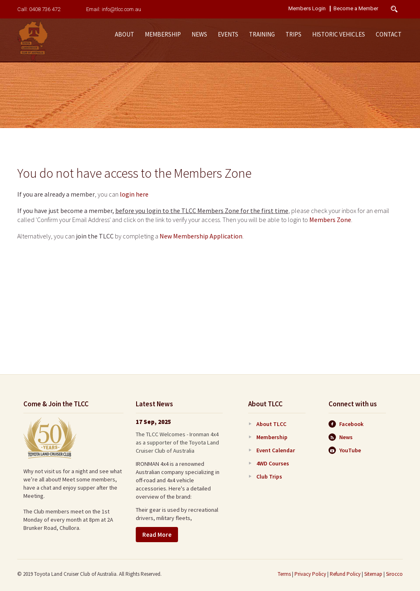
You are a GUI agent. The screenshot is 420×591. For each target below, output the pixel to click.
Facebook (346, 424)
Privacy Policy (310, 573)
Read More (156, 534)
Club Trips (269, 476)
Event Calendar (275, 450)
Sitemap (373, 573)
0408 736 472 (44, 9)
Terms (284, 573)
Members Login (307, 8)
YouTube (345, 450)
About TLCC (271, 424)
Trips (293, 34)
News (199, 34)
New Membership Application (201, 236)
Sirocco (394, 573)
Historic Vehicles (338, 34)
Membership (163, 34)
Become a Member (355, 8)
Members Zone (330, 219)
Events (228, 34)
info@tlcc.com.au (121, 9)
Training (262, 34)
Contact (389, 34)
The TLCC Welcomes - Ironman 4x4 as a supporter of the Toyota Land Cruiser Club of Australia (177, 442)
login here (134, 194)
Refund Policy (345, 573)
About (124, 34)
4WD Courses (272, 463)
